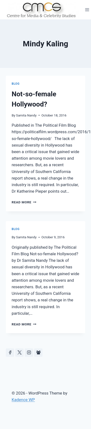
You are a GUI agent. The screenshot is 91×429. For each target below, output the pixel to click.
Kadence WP (23, 399)
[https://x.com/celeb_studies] (19, 352)
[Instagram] (29, 352)
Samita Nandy (26, 115)
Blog (15, 83)
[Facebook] (10, 352)
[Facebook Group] (38, 352)
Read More (24, 202)
